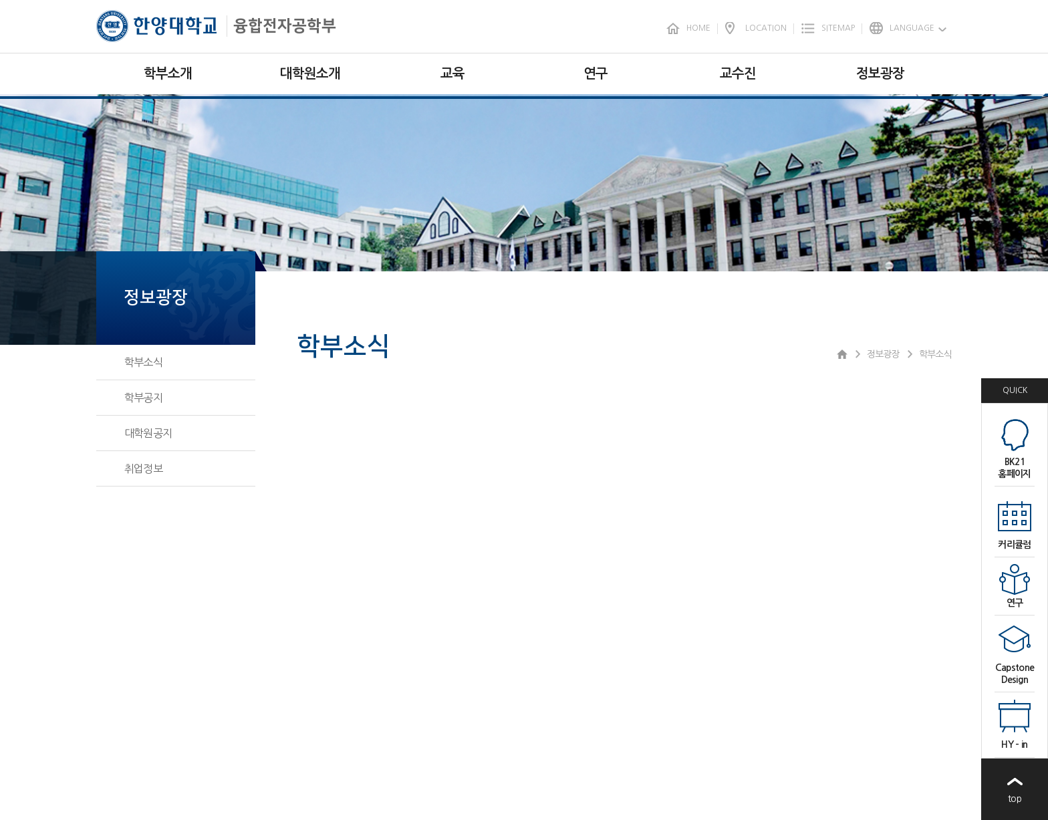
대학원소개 (310, 73)
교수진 (738, 73)
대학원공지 (148, 433)
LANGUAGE (912, 28)
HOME (698, 28)
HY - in (1014, 744)
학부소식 (143, 362)
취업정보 (143, 468)
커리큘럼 (1014, 544)
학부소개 (168, 73)
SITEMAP (838, 28)
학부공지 (143, 397)
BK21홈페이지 (1014, 468)
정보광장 (880, 73)
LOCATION (766, 28)
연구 (595, 73)
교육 (452, 73)
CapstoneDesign (1014, 673)
